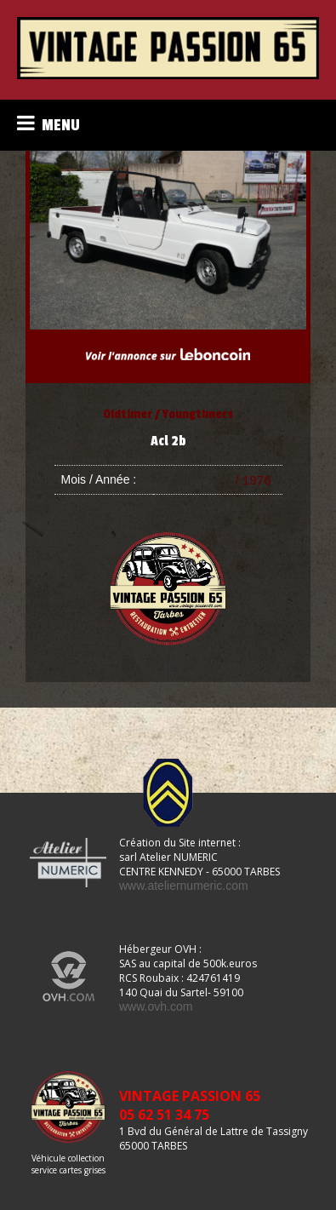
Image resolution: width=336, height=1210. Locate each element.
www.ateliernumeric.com (183, 885)
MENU (48, 123)
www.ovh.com (155, 1006)
